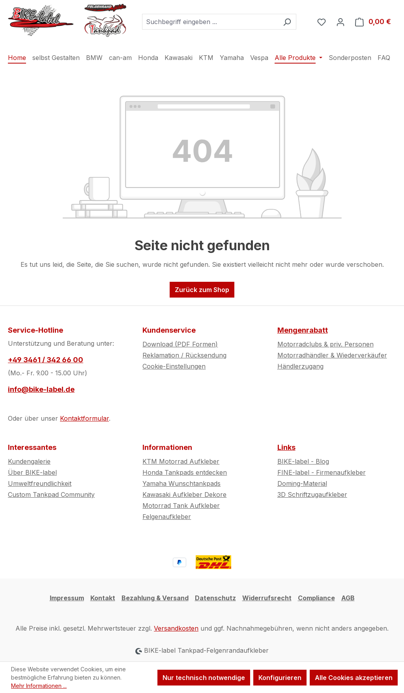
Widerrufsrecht (267, 598)
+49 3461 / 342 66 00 (45, 360)
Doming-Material (302, 483)
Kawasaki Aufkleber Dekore (184, 494)
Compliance (316, 598)
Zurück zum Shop (202, 290)
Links (286, 447)
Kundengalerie (29, 461)
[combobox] (210, 22)
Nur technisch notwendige (204, 678)
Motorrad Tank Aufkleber (181, 505)
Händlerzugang (300, 366)
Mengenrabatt (302, 330)
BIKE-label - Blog (303, 461)
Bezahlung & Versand (155, 598)
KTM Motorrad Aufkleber (180, 461)
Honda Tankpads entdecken (184, 472)
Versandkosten (176, 628)
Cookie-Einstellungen (174, 366)
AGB (348, 598)
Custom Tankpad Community (51, 494)
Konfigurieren (279, 678)
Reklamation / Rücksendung (184, 355)
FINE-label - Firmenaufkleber (321, 472)
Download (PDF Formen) (180, 344)
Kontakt (102, 598)
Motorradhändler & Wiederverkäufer (332, 355)
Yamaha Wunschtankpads (181, 483)
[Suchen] (287, 22)
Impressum (67, 598)
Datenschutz (215, 598)
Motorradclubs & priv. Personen (325, 344)
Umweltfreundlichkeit (39, 483)
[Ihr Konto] (340, 22)
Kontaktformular (84, 418)
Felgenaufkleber (166, 517)
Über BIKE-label (32, 472)
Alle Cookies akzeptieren (354, 678)
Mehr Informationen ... (39, 685)
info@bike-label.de (41, 389)
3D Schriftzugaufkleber (312, 494)
